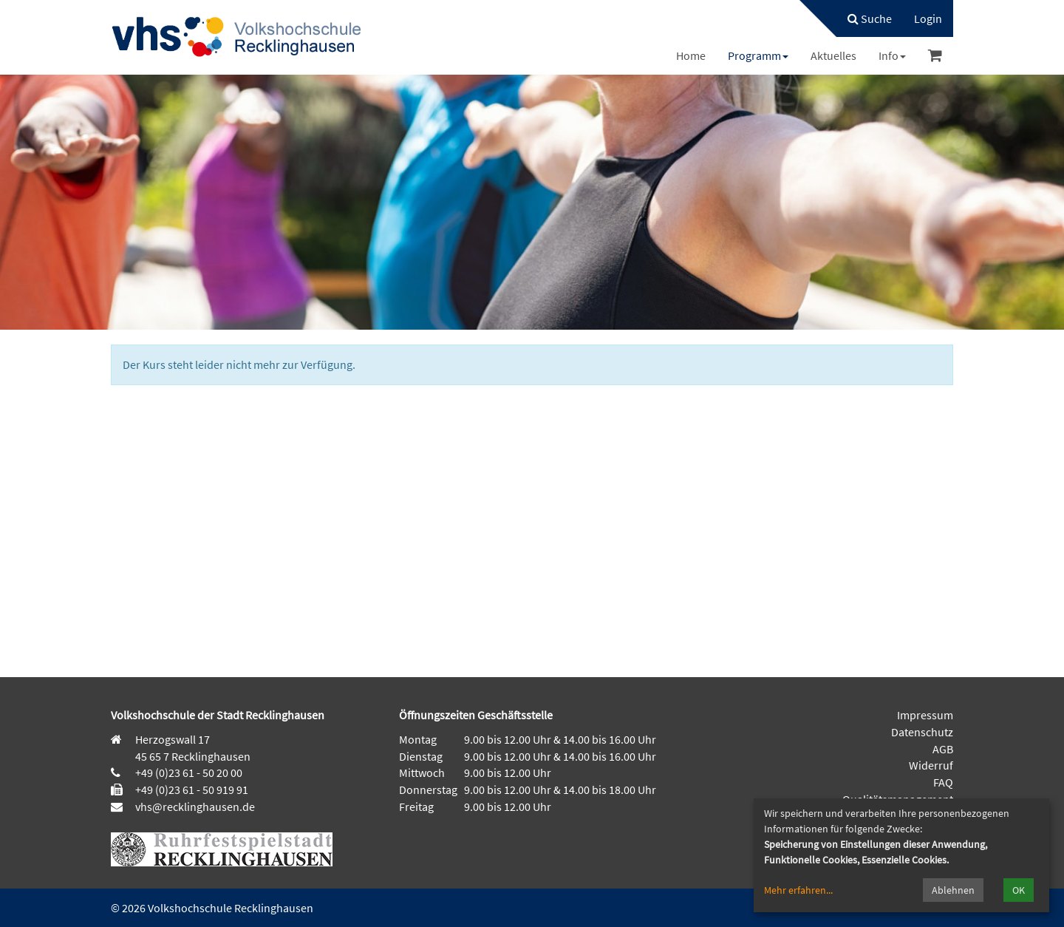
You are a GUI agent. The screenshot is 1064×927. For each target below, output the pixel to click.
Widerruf (931, 765)
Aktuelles (833, 55)
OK (1018, 890)
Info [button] (892, 55)
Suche (870, 18)
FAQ (943, 782)
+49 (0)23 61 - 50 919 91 (191, 789)
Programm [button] (758, 55)
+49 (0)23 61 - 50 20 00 (188, 772)
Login (928, 18)
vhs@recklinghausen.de (194, 806)
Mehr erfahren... (798, 890)
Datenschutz (922, 731)
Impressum (925, 714)
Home (691, 55)
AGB (942, 748)
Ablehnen (953, 890)
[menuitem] (862, 18)
